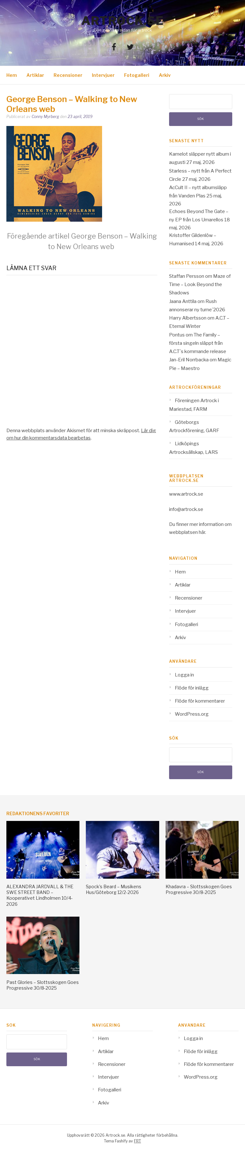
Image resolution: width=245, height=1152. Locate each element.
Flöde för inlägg (192, 688)
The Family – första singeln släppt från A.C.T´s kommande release (197, 343)
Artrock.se (122, 21)
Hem (11, 75)
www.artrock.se (186, 494)
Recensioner (68, 75)
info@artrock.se (186, 509)
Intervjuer (103, 75)
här (202, 532)
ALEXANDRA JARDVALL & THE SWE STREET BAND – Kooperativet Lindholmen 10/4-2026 (39, 895)
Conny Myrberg (45, 116)
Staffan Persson (186, 276)
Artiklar (35, 75)
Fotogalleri (136, 75)
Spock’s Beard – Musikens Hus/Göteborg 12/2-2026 (113, 889)
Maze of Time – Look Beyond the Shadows (200, 284)
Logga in (184, 675)
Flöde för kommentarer (200, 701)
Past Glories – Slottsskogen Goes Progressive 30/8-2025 (42, 985)
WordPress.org (192, 714)
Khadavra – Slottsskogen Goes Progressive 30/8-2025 (199, 889)
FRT (137, 1141)
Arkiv (165, 75)
